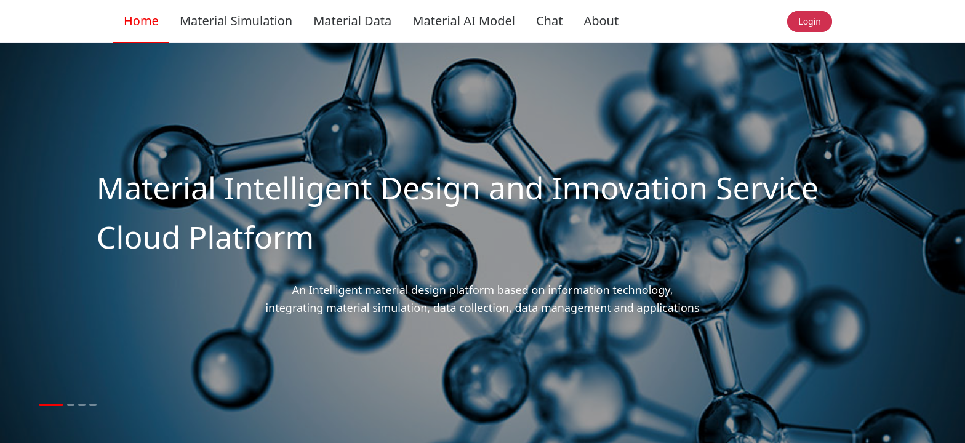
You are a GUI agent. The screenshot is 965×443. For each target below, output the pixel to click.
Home (141, 20)
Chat (549, 20)
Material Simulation (236, 20)
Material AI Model (463, 20)
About (601, 20)
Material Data (352, 20)
